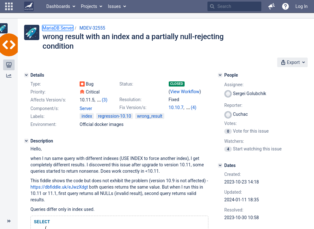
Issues (114, 6)
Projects (89, 6)
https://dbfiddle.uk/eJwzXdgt (59, 187)
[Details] (26, 75)
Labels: (37, 116)
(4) (194, 107)
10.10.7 (176, 107)
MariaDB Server (58, 28)
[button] (9, 6)
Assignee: (234, 84)
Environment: (43, 124)
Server (86, 108)
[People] (220, 75)
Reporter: (233, 105)
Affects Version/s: (48, 99)
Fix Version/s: (133, 107)
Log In (302, 6)
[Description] (26, 141)
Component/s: (44, 108)
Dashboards (58, 6)
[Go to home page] (29, 6)
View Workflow (185, 91)
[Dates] (220, 165)
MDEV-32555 (92, 28)
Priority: (38, 91)
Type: (35, 84)
